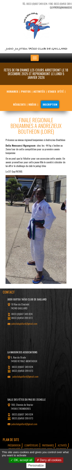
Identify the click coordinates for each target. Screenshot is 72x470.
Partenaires (48, 445)
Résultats (19, 104)
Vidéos (32, 104)
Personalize (36, 465)
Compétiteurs (31, 445)
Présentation (14, 445)
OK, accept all (21, 460)
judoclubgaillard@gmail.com (24, 323)
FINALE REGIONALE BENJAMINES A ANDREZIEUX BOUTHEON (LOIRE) (36, 125)
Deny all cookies (49, 460)
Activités (39, 91)
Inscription (50, 104)
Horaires (12, 91)
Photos (26, 91)
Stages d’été (56, 91)
